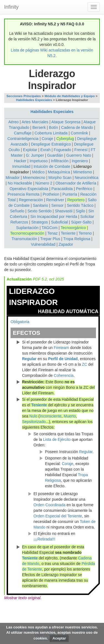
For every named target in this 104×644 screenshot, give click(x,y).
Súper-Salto (81, 222)
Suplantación (27, 227)
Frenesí (80, 150)
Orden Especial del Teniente (58, 516)
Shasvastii (64, 211)
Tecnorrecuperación (27, 233)
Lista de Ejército (57, 439)
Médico (38, 172)
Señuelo (17, 211)
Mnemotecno (34, 177)
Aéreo (13, 122)
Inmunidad (21, 166)
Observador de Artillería (75, 183)
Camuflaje (22, 133)
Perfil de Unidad (63, 359)
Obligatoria (20, 321)
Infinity (11, 7)
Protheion (51, 194)
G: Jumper (35, 155)
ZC (84, 364)
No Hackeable (20, 183)
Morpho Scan (60, 177)
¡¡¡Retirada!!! (44, 539)
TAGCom (49, 227)
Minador (13, 177)
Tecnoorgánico (73, 227)
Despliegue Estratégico (51, 144)
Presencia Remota (23, 194)
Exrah (45, 150)
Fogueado (62, 150)
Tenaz (52, 233)
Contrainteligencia (23, 138)
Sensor (57, 205)
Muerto (70, 416)
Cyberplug (65, 138)
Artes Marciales (35, 122)
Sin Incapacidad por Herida (53, 216)
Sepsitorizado (33, 421)
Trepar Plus (50, 239)
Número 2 (43, 183)
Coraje (47, 138)
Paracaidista (62, 188)
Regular (29, 359)
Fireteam (61, 347)
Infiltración (60, 161)
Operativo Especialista (29, 188)
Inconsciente (51, 416)
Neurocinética (86, 177)
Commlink (79, 133)
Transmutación (24, 239)
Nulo (33, 416)
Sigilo (80, 211)
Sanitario (40, 205)
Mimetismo (82, 172)
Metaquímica (59, 172)
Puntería (69, 194)
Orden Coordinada (49, 505)
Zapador (66, 244)
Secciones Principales (23, 96)
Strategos (39, 222)
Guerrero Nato (78, 155)
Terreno (85, 233)
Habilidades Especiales (34, 100)
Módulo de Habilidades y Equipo (70, 96)
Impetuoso (38, 161)
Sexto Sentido (39, 211)
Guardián (55, 155)
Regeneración (31, 200)
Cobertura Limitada (51, 133)
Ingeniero (80, 161)
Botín (53, 127)
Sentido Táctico (80, 205)
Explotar (30, 150)
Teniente (68, 233)
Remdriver (55, 200)
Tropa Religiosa (76, 239)
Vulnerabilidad (43, 244)
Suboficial (59, 222)
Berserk (39, 127)
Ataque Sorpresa (65, 122)
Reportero (75, 200)
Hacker (20, 161)
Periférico (84, 188)
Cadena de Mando (77, 127)
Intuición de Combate (52, 166)
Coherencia (64, 375)
